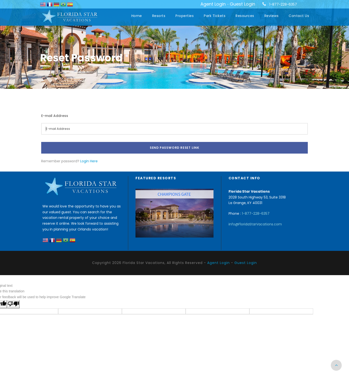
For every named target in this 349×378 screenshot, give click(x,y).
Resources (245, 15)
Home (136, 15)
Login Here (89, 161)
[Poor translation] (13, 304)
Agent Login (213, 4)
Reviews (271, 15)
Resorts (159, 15)
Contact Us (299, 15)
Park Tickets (214, 15)
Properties (184, 15)
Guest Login (242, 4)
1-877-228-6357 (283, 4)
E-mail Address (54, 115)
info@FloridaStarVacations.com (255, 224)
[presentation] (139, 212)
